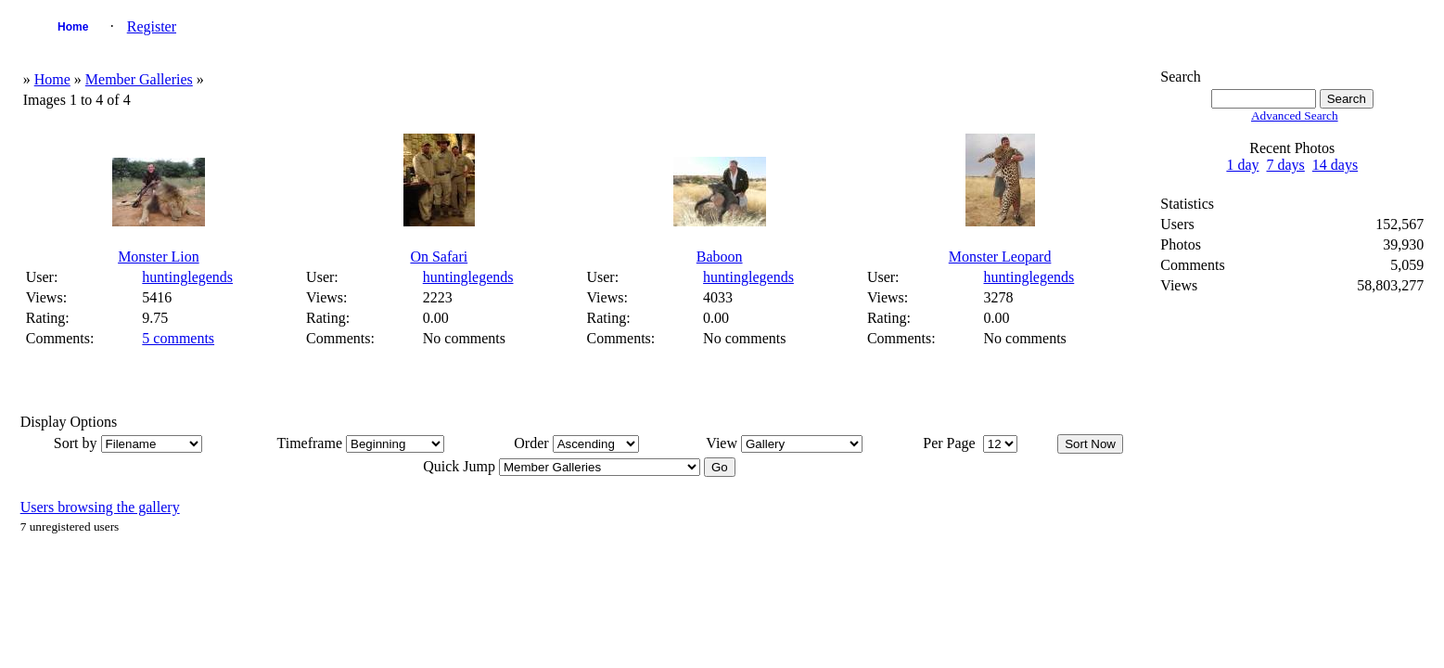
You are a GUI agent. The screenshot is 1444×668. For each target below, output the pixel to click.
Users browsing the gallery (100, 507)
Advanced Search (1294, 115)
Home (73, 26)
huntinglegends (187, 277)
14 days (1335, 165)
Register (151, 26)
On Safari (438, 256)
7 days (1286, 165)
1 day (1242, 165)
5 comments (178, 338)
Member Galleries (139, 79)
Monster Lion (158, 256)
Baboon (719, 256)
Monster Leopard (1000, 256)
